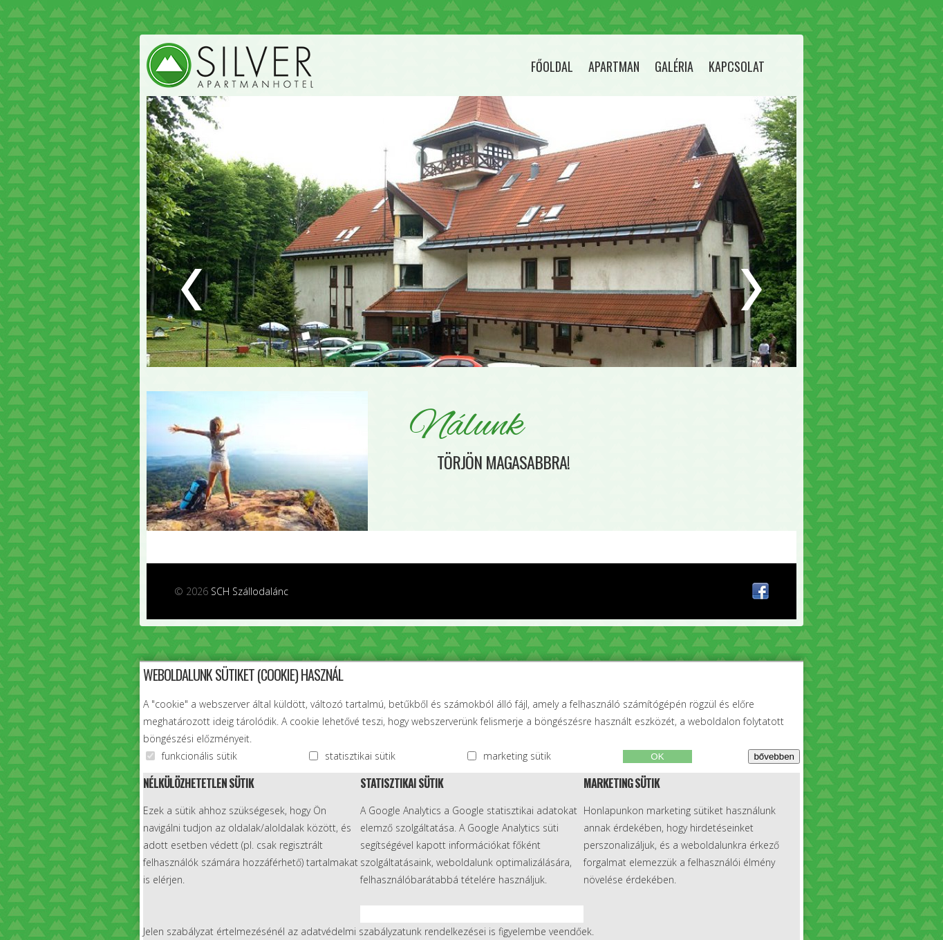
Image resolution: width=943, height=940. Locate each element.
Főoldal (552, 66)
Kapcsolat (737, 66)
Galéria (674, 66)
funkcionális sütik (199, 755)
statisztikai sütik (360, 755)
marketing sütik (517, 755)
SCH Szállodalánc (249, 591)
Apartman (613, 66)
